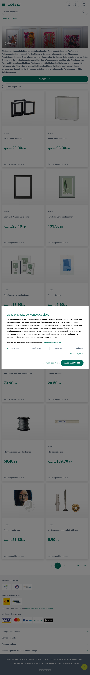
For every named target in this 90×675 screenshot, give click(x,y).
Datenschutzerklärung (52, 343)
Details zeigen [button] (76, 353)
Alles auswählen (72, 363)
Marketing (77, 348)
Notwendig (13, 348)
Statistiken (56, 348)
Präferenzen (35, 348)
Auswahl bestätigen (51, 363)
